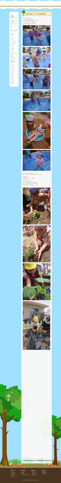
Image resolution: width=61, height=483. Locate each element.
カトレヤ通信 (13, 52)
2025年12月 (12, 66)
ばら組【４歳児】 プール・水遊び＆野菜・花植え (36, 13)
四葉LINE (12, 54)
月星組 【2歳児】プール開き (46, 462)
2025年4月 (12, 81)
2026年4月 (12, 62)
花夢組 (13, 48)
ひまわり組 (13, 40)
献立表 (12, 56)
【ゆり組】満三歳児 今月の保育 (27, 462)
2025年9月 (12, 72)
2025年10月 (12, 70)
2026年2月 (12, 64)
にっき (34, 458)
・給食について (12, 475)
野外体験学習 (13, 58)
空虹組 (13, 46)
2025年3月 (12, 83)
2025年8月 (12, 74)
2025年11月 (12, 68)
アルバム (12, 50)
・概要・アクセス (12, 476)
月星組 (13, 44)
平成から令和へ (14, 42)
